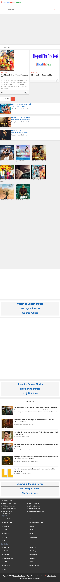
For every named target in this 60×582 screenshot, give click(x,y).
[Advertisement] (30, 28)
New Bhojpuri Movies (30, 489)
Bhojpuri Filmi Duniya (19, 576)
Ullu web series (7, 511)
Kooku (32, 526)
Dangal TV (33, 558)
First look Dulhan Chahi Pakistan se (14, 76)
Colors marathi (34, 565)
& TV (31, 562)
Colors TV (33, 547)
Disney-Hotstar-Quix (36, 522)
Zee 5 (5, 541)
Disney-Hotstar (8, 522)
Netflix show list (34, 503)
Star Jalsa (7, 565)
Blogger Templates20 (34, 578)
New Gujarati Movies (30, 308)
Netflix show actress (9, 503)
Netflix (32, 530)
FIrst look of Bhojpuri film (41, 75)
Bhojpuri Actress (30, 493)
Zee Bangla (33, 551)
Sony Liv (6, 533)
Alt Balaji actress (34, 506)
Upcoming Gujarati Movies (30, 304)
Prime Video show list (9, 509)
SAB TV (6, 569)
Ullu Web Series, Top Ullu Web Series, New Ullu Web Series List (35, 407)
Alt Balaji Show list (8, 506)
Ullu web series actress (36, 511)
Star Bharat (33, 554)
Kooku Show (6, 514)
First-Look (4, 72)
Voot (5, 537)
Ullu (31, 533)
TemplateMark (52, 576)
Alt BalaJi (7, 519)
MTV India (7, 562)
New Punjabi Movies (30, 389)
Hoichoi (6, 526)
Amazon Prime (34, 519)
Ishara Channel (8, 558)
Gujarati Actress (30, 313)
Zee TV (6, 551)
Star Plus (6, 547)
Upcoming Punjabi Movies (30, 384)
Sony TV (6, 554)
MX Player (7, 530)
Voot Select (33, 537)
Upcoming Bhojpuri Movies (30, 484)
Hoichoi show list (34, 509)
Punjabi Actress (30, 393)
